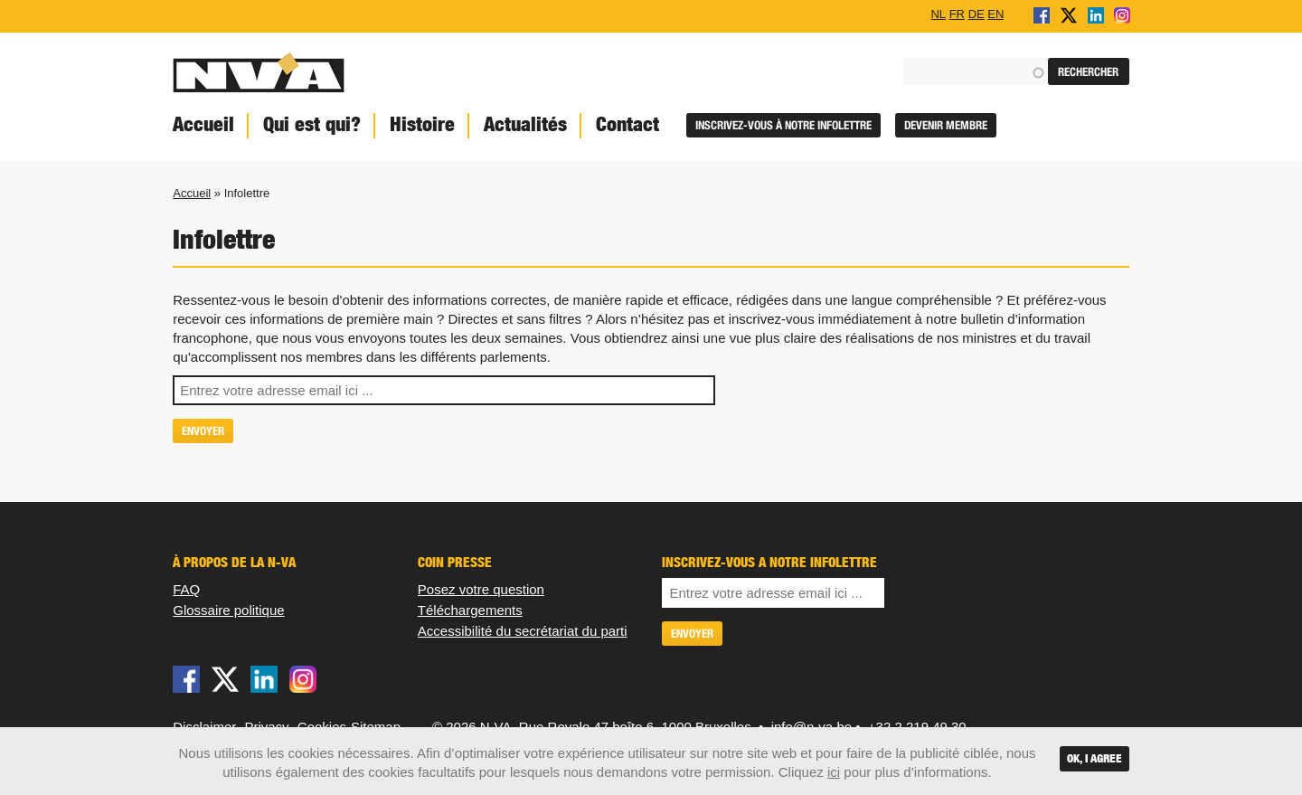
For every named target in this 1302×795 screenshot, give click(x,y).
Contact (627, 124)
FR (957, 13)
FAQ (186, 589)
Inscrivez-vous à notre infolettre (783, 125)
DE (976, 13)
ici (833, 772)
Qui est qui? (312, 124)
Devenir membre (945, 125)
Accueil (203, 124)
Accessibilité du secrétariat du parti (522, 631)
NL (938, 13)
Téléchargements (470, 610)
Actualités (525, 124)
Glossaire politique (228, 610)
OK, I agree (1094, 758)
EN (995, 13)
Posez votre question (481, 589)
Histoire (422, 124)
